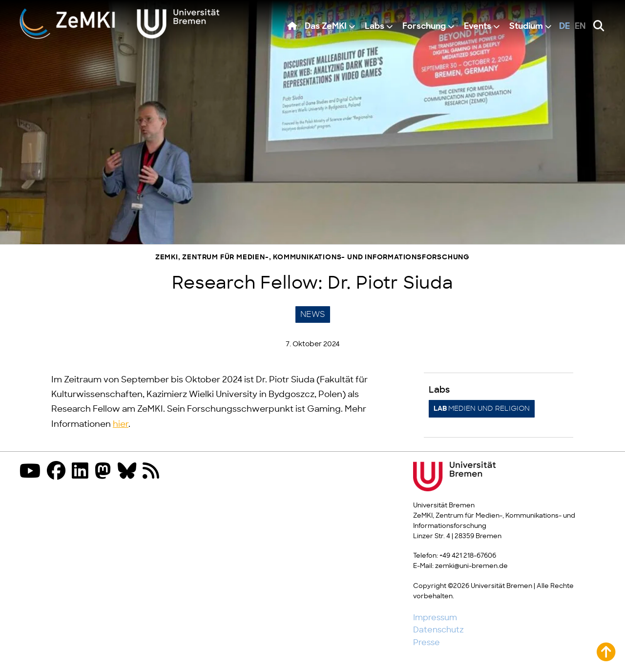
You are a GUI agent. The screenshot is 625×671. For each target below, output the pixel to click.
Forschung (424, 26)
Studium (526, 26)
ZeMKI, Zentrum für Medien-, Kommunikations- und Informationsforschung (312, 257)
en (580, 26)
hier (120, 424)
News (312, 314)
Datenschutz (438, 630)
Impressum (435, 618)
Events (477, 26)
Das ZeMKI (326, 26)
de (564, 26)
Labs (374, 26)
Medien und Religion (482, 409)
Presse (426, 643)
